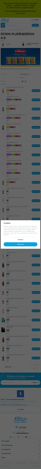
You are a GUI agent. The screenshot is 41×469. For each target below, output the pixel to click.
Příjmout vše (20, 244)
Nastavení (20, 239)
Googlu (29, 229)
